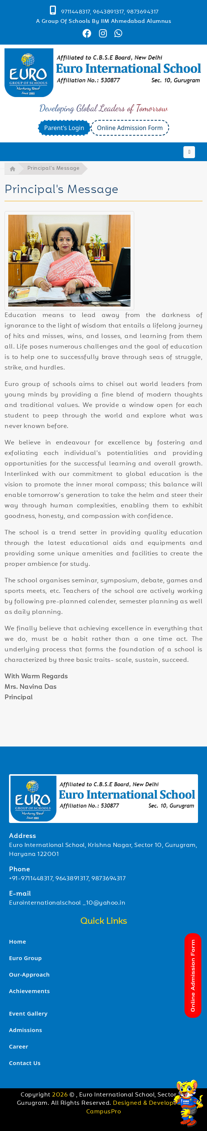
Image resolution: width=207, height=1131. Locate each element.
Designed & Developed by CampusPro (138, 1107)
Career (18, 1046)
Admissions (25, 1030)
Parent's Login (64, 128)
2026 (60, 1095)
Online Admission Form (130, 128)
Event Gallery (28, 1013)
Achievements (29, 991)
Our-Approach (29, 974)
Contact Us (24, 1063)
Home (17, 941)
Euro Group (25, 958)
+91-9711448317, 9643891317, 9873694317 (67, 879)
